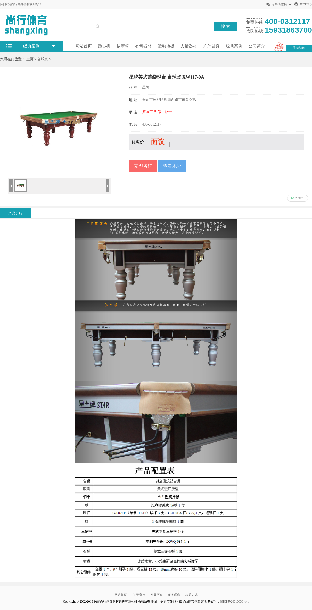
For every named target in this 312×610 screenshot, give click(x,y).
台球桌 (42, 59)
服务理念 (174, 595)
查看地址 (172, 166)
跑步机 (104, 46)
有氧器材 (143, 46)
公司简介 (257, 46)
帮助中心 (306, 4)
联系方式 (191, 595)
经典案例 (234, 46)
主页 (30, 59)
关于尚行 (139, 595)
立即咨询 (143, 166)
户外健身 (211, 46)
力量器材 (188, 46)
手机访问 (299, 48)
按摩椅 (123, 46)
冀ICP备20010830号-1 (234, 601)
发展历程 (156, 595)
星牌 (145, 87)
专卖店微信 (279, 4)
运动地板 (166, 46)
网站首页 (83, 46)
